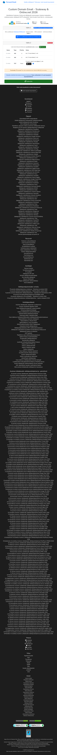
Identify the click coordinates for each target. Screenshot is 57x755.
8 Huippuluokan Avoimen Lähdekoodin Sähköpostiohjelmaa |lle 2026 (28, 630)
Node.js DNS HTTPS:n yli (28, 344)
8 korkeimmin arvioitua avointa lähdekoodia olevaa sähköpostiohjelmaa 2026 (28, 489)
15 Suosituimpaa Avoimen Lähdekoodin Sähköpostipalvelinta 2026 (28, 534)
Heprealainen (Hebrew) (28, 692)
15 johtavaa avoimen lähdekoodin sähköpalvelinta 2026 (28, 391)
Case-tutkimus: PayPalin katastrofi (28, 351)
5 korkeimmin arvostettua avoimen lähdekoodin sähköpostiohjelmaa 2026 (28, 389)
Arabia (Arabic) (28, 678)
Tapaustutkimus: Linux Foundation (28, 322)
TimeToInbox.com (28, 255)
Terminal (28, 112)
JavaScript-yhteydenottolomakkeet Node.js (28, 342)
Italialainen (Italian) (28, 697)
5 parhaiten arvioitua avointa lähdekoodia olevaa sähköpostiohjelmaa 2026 (28, 482)
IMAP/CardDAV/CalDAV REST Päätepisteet (28, 324)
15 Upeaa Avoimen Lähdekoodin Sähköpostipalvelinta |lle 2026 (28, 607)
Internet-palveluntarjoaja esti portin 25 (28, 234)
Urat (28, 672)
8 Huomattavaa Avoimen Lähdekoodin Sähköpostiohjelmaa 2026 (28, 503)
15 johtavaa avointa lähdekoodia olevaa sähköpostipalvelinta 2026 (28, 441)
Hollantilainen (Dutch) (28, 684)
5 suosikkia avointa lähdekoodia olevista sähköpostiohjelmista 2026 (28, 464)
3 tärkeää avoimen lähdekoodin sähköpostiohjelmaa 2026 (28, 418)
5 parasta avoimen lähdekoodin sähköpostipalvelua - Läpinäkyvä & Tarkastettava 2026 (28, 293)
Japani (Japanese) (28, 698)
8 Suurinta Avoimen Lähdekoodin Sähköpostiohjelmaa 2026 (28, 511)
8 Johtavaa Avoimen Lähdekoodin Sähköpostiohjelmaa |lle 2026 (29, 594)
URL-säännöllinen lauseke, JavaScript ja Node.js (28, 365)
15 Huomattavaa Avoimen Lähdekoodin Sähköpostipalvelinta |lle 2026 (28, 603)
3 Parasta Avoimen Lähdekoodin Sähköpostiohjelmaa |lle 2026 (28, 576)
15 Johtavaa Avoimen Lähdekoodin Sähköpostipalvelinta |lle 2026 (28, 592)
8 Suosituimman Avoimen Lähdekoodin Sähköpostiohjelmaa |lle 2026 (28, 587)
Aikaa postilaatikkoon (28, 244)
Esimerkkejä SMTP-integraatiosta (28, 118)
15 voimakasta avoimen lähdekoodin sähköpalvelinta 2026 (28, 420)
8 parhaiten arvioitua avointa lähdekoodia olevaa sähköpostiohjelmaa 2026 (28, 432)
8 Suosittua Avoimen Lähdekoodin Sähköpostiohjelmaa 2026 (28, 566)
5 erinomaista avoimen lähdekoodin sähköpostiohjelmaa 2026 (28, 397)
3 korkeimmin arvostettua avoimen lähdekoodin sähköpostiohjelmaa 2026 (28, 382)
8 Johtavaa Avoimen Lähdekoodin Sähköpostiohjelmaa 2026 (28, 544)
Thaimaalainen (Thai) (28, 711)
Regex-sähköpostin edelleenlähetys (28, 281)
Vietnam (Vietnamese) (28, 715)
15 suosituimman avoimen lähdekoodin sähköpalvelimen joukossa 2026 (28, 384)
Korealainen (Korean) (28, 700)
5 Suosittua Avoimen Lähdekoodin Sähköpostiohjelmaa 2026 (28, 514)
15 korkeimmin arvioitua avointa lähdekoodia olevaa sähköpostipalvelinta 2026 (28, 487)
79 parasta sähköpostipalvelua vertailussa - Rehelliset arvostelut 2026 (28, 289)
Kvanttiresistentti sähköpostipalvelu (28, 353)
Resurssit (28, 239)
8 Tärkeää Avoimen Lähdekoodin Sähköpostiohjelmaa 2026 (28, 518)
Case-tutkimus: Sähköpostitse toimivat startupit (28, 360)
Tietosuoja (37, 2)
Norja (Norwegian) (28, 701)
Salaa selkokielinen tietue (28, 250)
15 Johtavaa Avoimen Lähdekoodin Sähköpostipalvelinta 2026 (28, 543)
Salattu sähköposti (29, 2)
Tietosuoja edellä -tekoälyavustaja (28, 315)
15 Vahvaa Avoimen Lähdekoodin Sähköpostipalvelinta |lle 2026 (28, 571)
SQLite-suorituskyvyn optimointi (28, 356)
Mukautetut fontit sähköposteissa (28, 326)
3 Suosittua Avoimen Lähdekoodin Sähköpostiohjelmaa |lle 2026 (28, 616)
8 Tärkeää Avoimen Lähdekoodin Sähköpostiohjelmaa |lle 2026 (28, 569)
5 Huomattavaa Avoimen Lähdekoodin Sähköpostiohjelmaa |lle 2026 (28, 605)
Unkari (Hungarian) (28, 694)
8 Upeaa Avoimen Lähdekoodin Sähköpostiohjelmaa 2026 (28, 559)
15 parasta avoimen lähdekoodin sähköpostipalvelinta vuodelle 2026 (28, 427)
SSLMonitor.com (28, 260)
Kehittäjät (28, 266)
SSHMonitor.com (28, 259)
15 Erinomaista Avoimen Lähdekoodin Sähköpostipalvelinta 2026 (28, 498)
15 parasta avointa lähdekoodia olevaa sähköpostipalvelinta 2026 (28, 473)
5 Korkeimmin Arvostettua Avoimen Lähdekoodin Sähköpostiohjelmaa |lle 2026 (28, 591)
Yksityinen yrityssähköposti (28, 241)
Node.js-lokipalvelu (28, 349)
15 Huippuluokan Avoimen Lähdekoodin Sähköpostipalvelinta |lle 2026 (28, 578)
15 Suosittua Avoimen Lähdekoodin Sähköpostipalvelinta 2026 (28, 512)
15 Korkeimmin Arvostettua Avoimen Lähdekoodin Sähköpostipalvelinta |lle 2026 (28, 589)
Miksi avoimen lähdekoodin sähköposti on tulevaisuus (28, 367)
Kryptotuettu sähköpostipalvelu (28, 338)
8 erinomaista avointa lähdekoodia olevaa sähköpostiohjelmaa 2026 (28, 446)
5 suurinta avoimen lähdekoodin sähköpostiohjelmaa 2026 (28, 411)
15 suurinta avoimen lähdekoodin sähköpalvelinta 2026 (28, 409)
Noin (28, 657)
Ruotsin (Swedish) (28, 709)
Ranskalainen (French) (28, 689)
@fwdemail (28, 644)
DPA (28, 666)
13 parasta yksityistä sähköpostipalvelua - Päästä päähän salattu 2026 (28, 291)
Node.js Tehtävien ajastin (28, 347)
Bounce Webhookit (28, 279)
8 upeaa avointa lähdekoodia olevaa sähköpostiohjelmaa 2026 (28, 457)
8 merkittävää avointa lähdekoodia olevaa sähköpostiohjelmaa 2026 (28, 454)
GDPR (28, 664)
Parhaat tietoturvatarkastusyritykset (28, 313)
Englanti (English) (28, 686)
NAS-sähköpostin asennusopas (28, 124)
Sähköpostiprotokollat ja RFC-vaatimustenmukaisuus (28, 328)
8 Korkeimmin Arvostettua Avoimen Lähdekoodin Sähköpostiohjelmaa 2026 (28, 541)
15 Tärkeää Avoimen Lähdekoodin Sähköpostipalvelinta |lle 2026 (28, 617)
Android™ (28, 105)
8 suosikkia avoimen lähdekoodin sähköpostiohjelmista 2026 (28, 414)
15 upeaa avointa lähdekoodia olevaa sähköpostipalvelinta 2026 (28, 455)
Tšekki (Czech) (28, 681)
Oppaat (28, 116)
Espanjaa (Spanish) (28, 708)
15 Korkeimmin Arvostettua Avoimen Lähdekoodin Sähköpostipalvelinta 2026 (28, 538)
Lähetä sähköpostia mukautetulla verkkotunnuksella (28, 120)
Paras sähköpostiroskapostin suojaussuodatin (28, 308)
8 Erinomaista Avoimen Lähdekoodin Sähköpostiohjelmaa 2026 (28, 496)
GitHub (28, 642)
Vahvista (42, 47)
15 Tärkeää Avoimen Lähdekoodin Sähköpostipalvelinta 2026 (28, 516)
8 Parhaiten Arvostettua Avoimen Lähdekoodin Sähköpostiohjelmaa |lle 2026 (28, 633)
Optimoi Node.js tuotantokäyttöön (29, 337)
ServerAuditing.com (28, 257)
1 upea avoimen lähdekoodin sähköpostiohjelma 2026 (28, 407)
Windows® (28, 103)
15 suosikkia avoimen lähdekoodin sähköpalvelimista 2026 (28, 413)
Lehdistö (28, 670)
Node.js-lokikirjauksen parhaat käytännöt (28, 312)
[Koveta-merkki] (28, 733)
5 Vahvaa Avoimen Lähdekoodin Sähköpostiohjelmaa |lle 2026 (28, 573)
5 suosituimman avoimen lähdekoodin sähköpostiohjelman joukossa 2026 (28, 386)
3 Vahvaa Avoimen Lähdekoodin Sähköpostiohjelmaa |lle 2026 (28, 623)
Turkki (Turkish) (28, 712)
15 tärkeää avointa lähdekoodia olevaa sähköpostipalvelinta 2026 (28, 466)
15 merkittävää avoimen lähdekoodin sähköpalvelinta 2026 (28, 402)
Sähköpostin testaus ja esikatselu (28, 331)
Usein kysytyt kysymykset (47, 2)
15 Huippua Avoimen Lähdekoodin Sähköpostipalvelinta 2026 (28, 527)
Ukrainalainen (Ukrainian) (28, 714)
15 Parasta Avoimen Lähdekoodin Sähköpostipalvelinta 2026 (28, 523)
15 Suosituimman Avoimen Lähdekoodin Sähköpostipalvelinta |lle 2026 (28, 585)
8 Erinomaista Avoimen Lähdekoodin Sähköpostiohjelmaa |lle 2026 (29, 598)
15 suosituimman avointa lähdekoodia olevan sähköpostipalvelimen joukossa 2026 (29, 434)
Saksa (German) (28, 690)
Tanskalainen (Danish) (28, 683)
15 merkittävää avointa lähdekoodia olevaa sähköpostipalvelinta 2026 (28, 452)
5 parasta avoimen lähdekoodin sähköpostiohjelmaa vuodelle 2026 (28, 429)
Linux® (28, 107)
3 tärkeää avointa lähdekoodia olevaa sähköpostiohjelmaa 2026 (28, 468)
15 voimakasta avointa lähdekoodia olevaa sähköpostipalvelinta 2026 (28, 470)
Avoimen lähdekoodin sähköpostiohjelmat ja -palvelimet (28, 371)
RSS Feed (28, 649)
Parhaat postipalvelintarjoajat (28, 310)
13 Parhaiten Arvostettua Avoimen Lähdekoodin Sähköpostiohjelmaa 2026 (28, 439)
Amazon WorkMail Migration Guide (28, 306)
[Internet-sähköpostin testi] (36, 725)
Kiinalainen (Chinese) (28, 680)
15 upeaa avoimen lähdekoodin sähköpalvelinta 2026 (28, 406)
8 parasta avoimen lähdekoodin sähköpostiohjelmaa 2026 (28, 375)
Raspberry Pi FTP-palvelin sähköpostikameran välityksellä (28, 127)
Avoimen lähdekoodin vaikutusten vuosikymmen (28, 305)
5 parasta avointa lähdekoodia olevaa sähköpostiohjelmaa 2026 (28, 425)
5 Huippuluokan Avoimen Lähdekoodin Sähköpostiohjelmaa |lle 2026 (28, 580)
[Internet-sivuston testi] (20, 725)
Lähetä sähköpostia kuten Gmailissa (28, 122)
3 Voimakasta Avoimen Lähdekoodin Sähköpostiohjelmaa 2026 (28, 521)
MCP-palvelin (28, 333)
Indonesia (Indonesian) (28, 695)
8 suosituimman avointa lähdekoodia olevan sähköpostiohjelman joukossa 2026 (28, 436)
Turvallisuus (28, 659)
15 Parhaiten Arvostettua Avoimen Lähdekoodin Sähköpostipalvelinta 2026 (28, 438)
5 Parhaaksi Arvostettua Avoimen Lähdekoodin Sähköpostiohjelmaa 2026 (28, 532)
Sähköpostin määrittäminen (28, 129)
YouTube (28, 647)
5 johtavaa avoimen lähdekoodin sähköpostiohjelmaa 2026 (28, 393)
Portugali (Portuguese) (28, 704)
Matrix (28, 645)
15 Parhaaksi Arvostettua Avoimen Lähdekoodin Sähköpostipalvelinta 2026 (28, 530)
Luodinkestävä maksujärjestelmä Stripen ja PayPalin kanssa (28, 362)
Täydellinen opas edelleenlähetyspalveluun (28, 335)
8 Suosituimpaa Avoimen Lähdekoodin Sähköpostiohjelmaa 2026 (28, 535)
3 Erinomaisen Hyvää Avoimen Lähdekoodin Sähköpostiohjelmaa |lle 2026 (28, 601)
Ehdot (28, 663)
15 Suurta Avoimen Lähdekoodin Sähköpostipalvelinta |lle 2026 (28, 610)
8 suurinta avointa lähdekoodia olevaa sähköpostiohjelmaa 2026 (28, 461)
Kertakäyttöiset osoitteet (28, 246)
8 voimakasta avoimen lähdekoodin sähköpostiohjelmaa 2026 (28, 422)
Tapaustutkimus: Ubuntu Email (28, 321)
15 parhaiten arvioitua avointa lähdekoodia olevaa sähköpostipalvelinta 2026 (28, 430)
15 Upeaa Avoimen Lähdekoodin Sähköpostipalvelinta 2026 (28, 505)
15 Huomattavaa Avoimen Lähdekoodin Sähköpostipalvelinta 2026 (28, 502)
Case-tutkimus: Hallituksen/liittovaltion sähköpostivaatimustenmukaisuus (28, 317)
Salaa (29, 64)
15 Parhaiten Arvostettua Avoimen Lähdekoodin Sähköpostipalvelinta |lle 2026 (28, 582)
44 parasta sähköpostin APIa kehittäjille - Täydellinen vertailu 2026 (28, 296)
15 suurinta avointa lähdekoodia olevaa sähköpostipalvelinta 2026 (28, 459)
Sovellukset (28, 99)
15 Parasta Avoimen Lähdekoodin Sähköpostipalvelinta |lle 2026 (28, 575)
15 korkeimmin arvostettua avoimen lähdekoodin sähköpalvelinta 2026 (28, 381)
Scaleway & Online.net (19, 32)
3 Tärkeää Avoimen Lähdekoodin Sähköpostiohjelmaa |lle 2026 (28, 619)
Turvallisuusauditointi (28, 270)
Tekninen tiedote (28, 268)
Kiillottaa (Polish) (29, 703)
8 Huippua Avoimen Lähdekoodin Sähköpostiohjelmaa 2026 (28, 528)
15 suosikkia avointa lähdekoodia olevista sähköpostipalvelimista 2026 (28, 462)
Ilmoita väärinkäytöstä (28, 668)
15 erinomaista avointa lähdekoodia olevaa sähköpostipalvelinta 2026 (28, 445)
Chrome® (28, 110)
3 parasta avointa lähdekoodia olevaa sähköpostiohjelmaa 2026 (28, 475)
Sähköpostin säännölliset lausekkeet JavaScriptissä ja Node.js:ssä (28, 329)
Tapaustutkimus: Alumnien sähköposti (28, 319)
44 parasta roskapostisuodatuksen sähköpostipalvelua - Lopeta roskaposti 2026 (28, 298)
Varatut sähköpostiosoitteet (28, 251)
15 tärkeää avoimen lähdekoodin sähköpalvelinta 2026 (28, 416)
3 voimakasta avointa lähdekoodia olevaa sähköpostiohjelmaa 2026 (28, 471)
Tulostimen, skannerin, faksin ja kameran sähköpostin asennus (28, 126)
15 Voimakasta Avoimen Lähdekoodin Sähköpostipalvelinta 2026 (29, 519)
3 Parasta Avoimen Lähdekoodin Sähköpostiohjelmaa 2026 (28, 525)
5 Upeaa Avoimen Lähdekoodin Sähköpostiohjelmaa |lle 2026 (28, 609)
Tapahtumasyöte (28, 656)
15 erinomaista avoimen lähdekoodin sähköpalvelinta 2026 (28, 395)
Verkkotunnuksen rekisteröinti (28, 248)
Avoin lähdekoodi (28, 282)
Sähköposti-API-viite (28, 274)
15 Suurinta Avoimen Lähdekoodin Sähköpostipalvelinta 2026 (28, 509)
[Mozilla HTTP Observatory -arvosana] (35, 720)
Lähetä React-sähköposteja (28, 358)
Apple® (28, 101)
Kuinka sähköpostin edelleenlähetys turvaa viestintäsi (28, 363)
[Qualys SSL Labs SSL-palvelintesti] (22, 720)
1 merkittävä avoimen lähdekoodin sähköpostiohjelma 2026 (28, 404)
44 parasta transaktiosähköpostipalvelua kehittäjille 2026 (28, 294)
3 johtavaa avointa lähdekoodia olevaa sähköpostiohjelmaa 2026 (28, 443)
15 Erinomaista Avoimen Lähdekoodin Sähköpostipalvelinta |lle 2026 (28, 596)
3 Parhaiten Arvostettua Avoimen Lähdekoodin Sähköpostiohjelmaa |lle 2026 (28, 584)
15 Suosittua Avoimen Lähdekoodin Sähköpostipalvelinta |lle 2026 (28, 614)
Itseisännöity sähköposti (28, 340)
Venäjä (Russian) (28, 706)
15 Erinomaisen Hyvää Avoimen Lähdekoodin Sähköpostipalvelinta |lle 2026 (28, 600)
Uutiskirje (28, 640)
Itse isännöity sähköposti (28, 277)
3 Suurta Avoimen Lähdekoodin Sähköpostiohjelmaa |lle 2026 (29, 612)
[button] (33, 63)
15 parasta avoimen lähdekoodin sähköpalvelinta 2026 (28, 373)
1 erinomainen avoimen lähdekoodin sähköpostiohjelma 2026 (28, 400)
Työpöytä (28, 108)
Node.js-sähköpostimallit (28, 345)
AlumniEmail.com (28, 253)
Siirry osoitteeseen (43, 27)
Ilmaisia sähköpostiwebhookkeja (28, 275)
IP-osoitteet (28, 272)
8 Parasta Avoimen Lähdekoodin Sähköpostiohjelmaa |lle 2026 (28, 626)
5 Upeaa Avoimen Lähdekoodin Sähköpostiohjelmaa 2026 (28, 507)
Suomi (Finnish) (28, 687)
